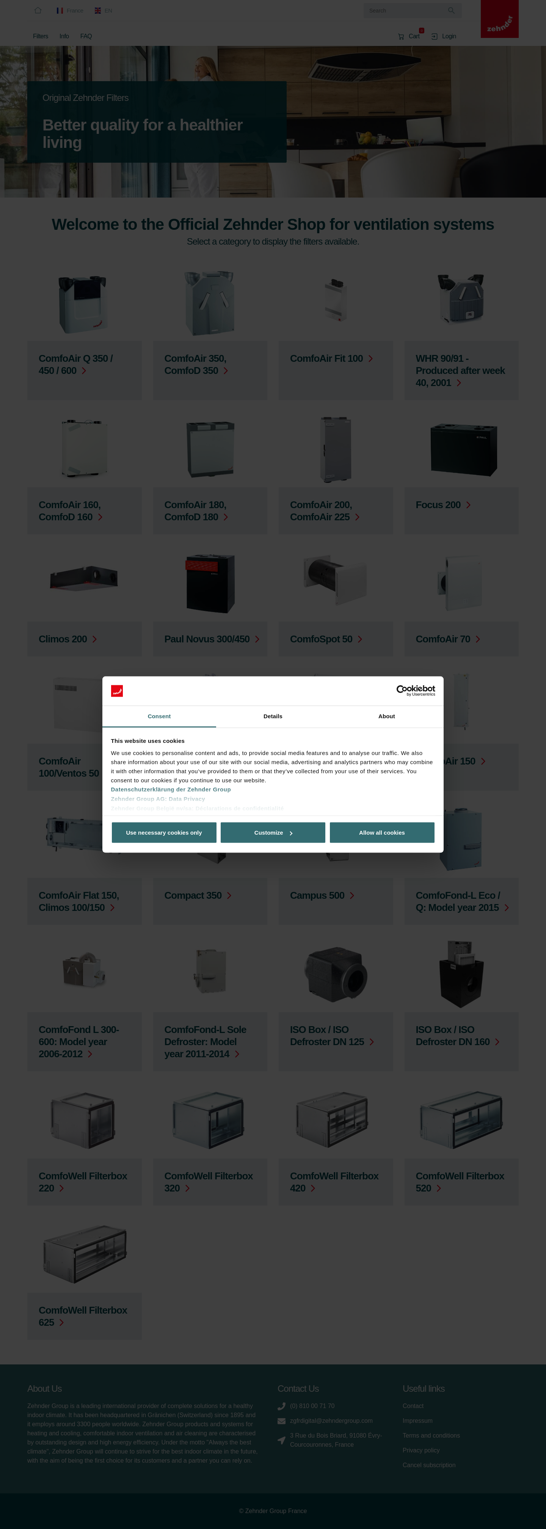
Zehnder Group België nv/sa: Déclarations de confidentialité (197, 808)
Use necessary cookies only (164, 832)
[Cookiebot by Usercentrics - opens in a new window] (402, 691)
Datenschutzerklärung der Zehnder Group (171, 789)
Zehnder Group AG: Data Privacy (158, 798)
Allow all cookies (382, 832)
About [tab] (386, 716)
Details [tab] (273, 716)
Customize (273, 832)
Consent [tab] (159, 716)
